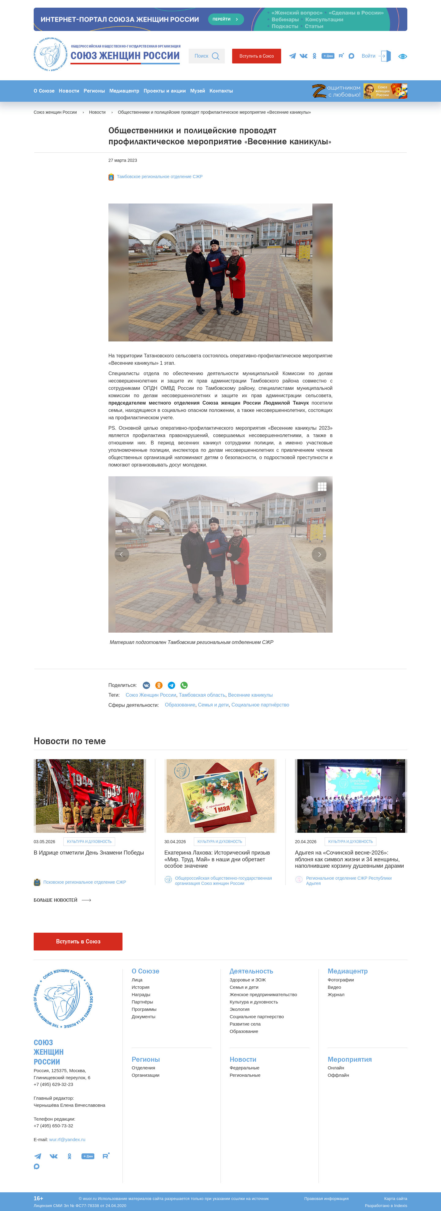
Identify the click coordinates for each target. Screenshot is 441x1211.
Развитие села (245, 1023)
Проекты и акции (165, 90)
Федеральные (244, 1067)
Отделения (143, 1067)
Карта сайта (395, 1198)
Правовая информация (326, 1198)
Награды (141, 994)
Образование (180, 704)
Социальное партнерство (257, 1016)
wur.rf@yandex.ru (67, 1139)
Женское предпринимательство (263, 994)
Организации (146, 1075)
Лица (137, 979)
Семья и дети (213, 704)
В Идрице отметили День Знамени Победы (89, 853)
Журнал (336, 994)
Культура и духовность (89, 841)
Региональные (245, 1075)
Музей (197, 90)
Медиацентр (124, 90)
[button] (122, 554)
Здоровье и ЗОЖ (248, 979)
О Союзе (44, 90)
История (140, 987)
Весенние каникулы (250, 695)
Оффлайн (338, 1075)
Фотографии (341, 979)
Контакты (221, 90)
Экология (240, 1009)
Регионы (94, 90)
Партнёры (142, 1001)
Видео (334, 987)
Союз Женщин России (151, 695)
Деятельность (251, 971)
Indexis (400, 1205)
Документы (143, 1016)
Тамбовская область (201, 695)
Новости (69, 90)
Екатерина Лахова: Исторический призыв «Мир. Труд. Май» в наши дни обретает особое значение (217, 859)
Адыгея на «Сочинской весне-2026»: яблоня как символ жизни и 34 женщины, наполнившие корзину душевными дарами (349, 859)
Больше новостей (62, 900)
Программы (144, 1009)
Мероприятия (350, 1059)
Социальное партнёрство (260, 704)
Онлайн (336, 1067)
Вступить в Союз (256, 56)
